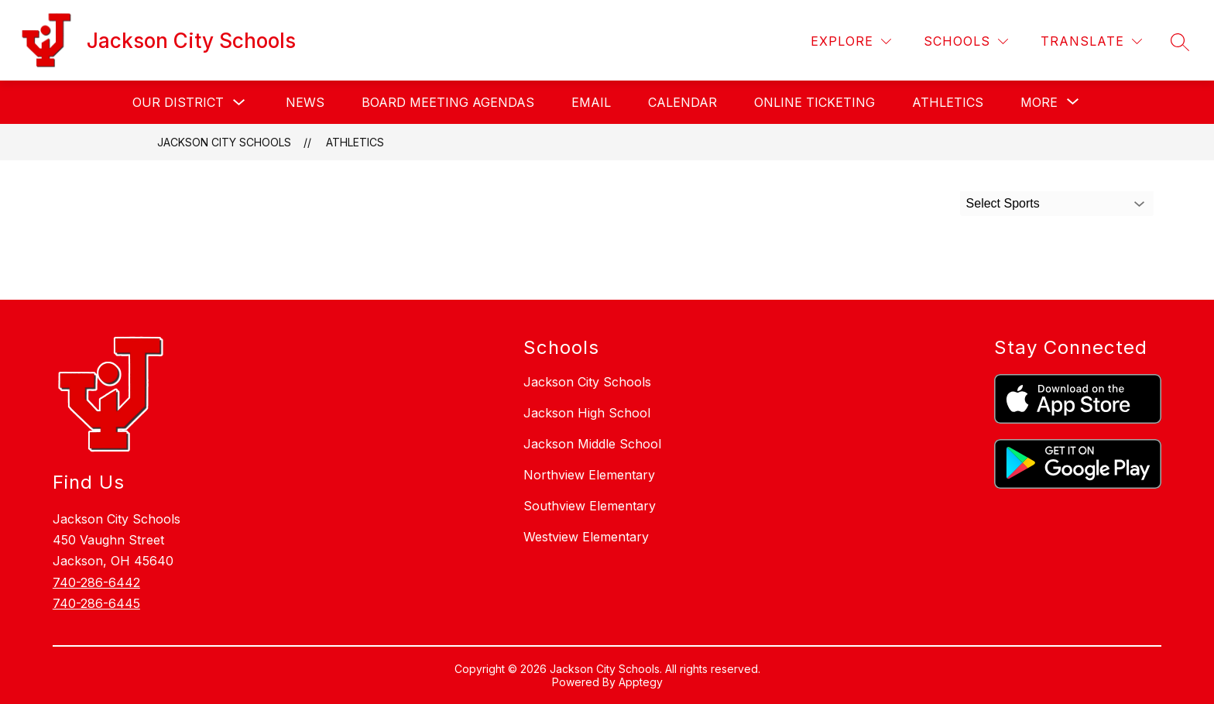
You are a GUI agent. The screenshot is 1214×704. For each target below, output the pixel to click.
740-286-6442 (96, 582)
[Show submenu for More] (1039, 102)
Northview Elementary (589, 474)
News (305, 102)
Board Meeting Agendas (448, 102)
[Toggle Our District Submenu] (239, 102)
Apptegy (641, 682)
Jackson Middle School (592, 444)
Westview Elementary (586, 536)
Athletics (947, 102)
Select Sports (1003, 203)
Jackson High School (586, 413)
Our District (178, 102)
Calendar (682, 102)
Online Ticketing (814, 102)
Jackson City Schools (224, 142)
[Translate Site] (1091, 41)
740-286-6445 (96, 603)
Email (591, 102)
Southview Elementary (589, 505)
